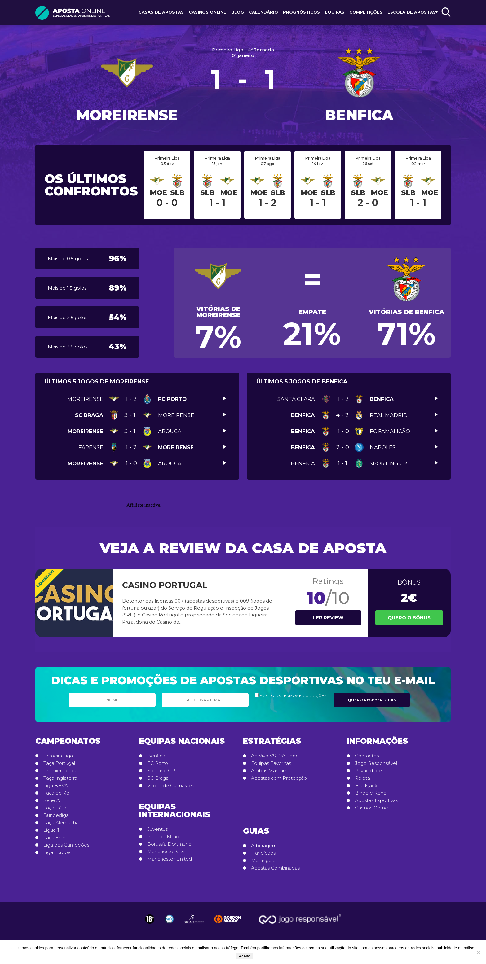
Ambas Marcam (269, 770)
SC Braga (158, 778)
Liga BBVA (55, 785)
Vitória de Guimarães (170, 785)
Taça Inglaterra (60, 778)
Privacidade (368, 770)
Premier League (62, 770)
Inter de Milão (163, 836)
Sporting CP (161, 770)
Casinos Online (207, 12)
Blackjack (366, 785)
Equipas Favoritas (271, 763)
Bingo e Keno (371, 793)
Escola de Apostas (411, 12)
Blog (237, 12)
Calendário (263, 12)
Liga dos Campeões (66, 845)
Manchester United (169, 859)
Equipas (334, 12)
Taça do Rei (56, 793)
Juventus (157, 829)
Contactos (367, 756)
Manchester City (165, 851)
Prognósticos (301, 12)
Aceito (244, 956)
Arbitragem (264, 845)
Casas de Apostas (161, 12)
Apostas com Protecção (279, 778)
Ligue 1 (51, 830)
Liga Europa (57, 852)
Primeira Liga (58, 756)
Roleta (362, 778)
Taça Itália (54, 808)
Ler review (328, 617)
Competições (365, 12)
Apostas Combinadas (275, 868)
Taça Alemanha (61, 823)
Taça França (57, 837)
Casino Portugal (165, 585)
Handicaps (263, 853)
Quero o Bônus (409, 617)
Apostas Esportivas (376, 800)
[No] (478, 952)
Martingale (263, 860)
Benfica (156, 756)
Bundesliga (56, 815)
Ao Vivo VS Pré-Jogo (275, 756)
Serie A (51, 800)
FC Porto (157, 763)
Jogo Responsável (376, 763)
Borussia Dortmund (169, 844)
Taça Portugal (59, 763)
